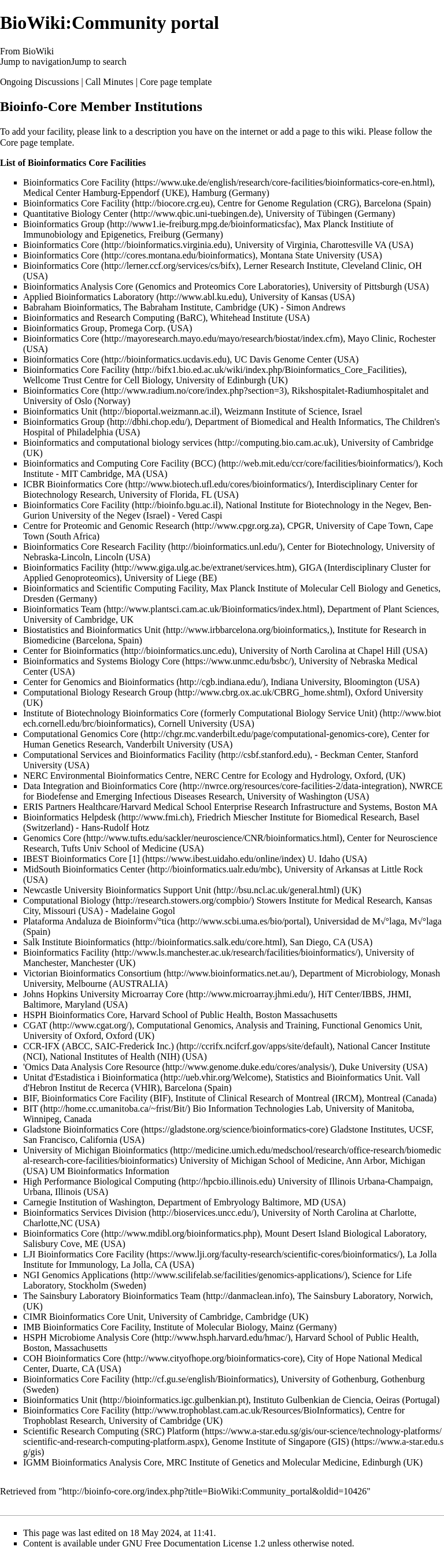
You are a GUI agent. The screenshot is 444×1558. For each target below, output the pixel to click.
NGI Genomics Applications (75, 1275)
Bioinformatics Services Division (84, 1212)
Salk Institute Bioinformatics (76, 942)
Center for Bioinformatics (71, 651)
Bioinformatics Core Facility (76, 182)
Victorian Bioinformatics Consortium (92, 973)
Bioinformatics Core (61, 245)
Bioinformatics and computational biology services (117, 442)
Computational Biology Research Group (97, 692)
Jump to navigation (35, 61)
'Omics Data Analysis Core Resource (91, 1067)
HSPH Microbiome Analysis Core (86, 1337)
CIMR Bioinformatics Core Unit (83, 1317)
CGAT (35, 1025)
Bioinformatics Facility (66, 567)
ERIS (33, 807)
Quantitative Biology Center (75, 214)
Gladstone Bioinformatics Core (81, 1129)
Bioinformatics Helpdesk (69, 817)
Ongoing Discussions (39, 82)
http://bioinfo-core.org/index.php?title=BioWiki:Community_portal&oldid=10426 (214, 1491)
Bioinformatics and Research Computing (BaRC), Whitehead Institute (153, 318)
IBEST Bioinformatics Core (75, 859)
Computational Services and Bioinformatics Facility (119, 755)
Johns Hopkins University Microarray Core (103, 994)
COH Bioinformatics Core (72, 1358)
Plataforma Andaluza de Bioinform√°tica (99, 921)
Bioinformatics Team (62, 609)
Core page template (176, 82)
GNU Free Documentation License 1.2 (194, 1543)
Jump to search (99, 61)
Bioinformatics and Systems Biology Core (101, 661)
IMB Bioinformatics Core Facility (86, 1327)
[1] (134, 859)
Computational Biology (66, 900)
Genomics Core (52, 838)
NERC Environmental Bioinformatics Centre (106, 775)
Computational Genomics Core (80, 734)
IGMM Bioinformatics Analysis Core (92, 1462)
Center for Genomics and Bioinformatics (98, 682)
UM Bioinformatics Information (109, 1171)
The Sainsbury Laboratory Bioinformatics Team (112, 1296)
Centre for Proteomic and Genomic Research (106, 526)
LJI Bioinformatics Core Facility (83, 1254)
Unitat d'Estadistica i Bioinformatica (90, 1077)
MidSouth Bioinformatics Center (84, 869)
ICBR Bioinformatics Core (73, 484)
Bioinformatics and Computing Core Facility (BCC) (119, 463)
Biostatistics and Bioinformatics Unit (92, 630)
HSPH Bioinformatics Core (74, 1015)
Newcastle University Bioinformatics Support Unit (117, 890)
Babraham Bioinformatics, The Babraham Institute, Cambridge (140, 307)
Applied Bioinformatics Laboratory (88, 297)
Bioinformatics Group (64, 224)
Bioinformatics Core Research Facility (94, 547)
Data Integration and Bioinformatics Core (100, 786)
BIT (30, 1108)
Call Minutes (110, 82)
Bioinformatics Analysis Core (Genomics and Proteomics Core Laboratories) (165, 286)
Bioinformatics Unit (60, 411)
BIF (30, 1098)
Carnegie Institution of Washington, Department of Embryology (141, 1202)
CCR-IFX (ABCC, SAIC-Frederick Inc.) (98, 1046)
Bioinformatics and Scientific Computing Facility (114, 588)
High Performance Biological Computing (99, 1181)
